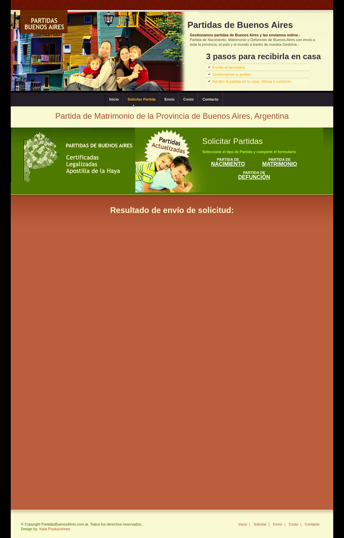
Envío (170, 99)
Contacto (211, 99)
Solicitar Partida (142, 99)
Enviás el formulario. (229, 67)
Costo (188, 99)
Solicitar (259, 524)
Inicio (114, 99)
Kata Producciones (54, 529)
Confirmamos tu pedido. (232, 74)
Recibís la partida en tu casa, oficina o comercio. (252, 81)
